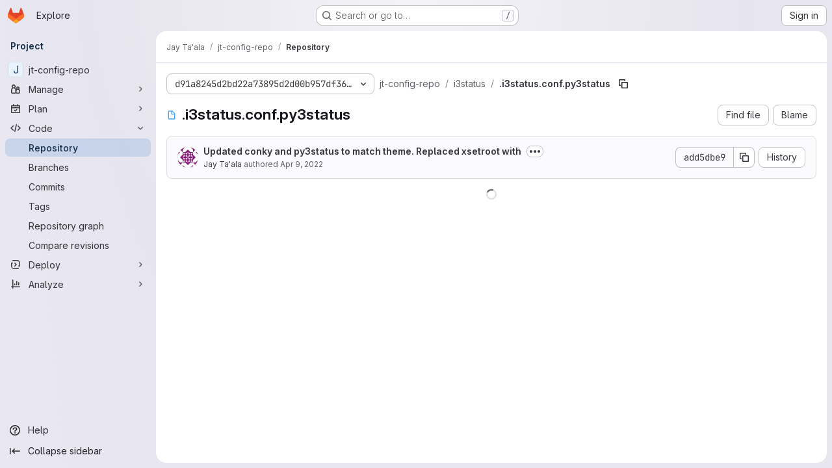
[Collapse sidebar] (78, 451)
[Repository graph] (78, 225)
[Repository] (78, 147)
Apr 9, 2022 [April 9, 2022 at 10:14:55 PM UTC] (301, 164)
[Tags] (78, 206)
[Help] (78, 430)
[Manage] (78, 89)
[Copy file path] (623, 83)
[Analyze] (78, 284)
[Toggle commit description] (534, 151)
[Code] (78, 128)
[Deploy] (78, 264)
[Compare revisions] (78, 245)
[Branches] (78, 167)
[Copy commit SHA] (744, 157)
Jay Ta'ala (222, 164)
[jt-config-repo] (78, 69)
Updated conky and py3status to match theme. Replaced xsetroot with (362, 151)
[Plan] (78, 108)
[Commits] (78, 186)
